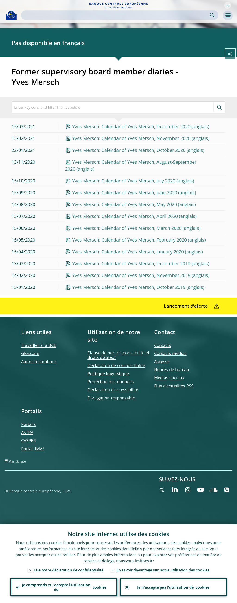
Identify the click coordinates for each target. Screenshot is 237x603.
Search (212, 15)
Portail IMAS (33, 448)
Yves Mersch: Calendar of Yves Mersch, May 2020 (124, 204)
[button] (227, 5)
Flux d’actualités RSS (173, 386)
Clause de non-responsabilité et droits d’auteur (118, 355)
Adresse (162, 361)
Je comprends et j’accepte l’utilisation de (64, 587)
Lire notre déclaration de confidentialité (68, 569)
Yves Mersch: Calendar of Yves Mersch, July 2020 (123, 181)
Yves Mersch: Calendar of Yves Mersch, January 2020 (128, 252)
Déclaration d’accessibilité (112, 389)
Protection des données (110, 381)
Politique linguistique (108, 373)
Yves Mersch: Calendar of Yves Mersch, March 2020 (126, 228)
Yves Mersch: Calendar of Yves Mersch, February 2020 (129, 240)
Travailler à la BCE (38, 345)
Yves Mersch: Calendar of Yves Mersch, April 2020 (125, 216)
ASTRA (27, 432)
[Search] (116, 15)
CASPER (28, 440)
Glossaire (30, 353)
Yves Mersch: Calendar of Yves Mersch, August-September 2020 (130, 165)
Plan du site (17, 461)
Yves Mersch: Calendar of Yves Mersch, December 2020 (131, 126)
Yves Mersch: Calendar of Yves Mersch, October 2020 (128, 150)
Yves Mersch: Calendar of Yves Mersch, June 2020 (124, 192)
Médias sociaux (169, 377)
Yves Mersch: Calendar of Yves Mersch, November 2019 (131, 275)
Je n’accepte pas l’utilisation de (173, 587)
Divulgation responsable (111, 398)
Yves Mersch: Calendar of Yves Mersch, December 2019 (131, 263)
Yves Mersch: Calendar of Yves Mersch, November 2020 (131, 138)
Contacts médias (170, 353)
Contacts (162, 345)
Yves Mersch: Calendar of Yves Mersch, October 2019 (128, 287)
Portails (28, 424)
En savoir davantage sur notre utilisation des (162, 569)
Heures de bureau (171, 369)
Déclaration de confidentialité (116, 365)
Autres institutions (39, 361)
